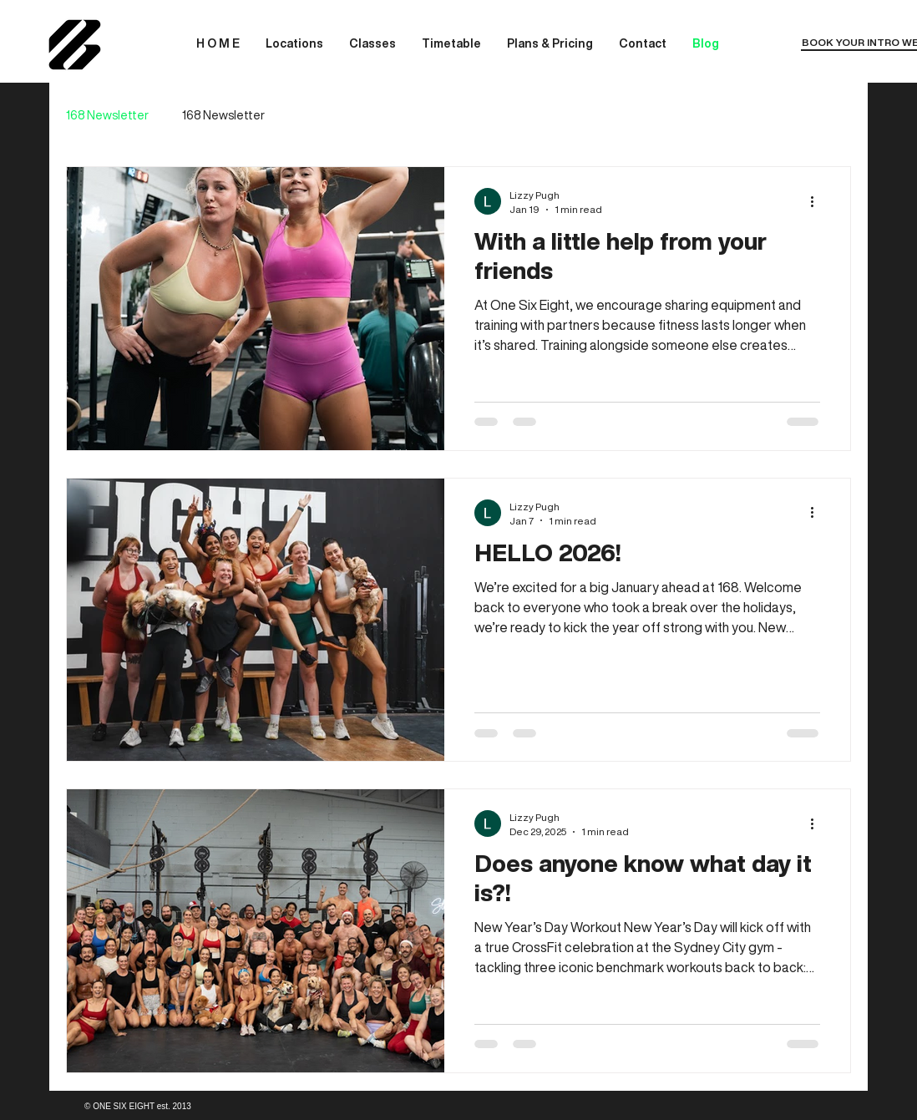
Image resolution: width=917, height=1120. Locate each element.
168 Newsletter (107, 115)
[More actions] (818, 201)
